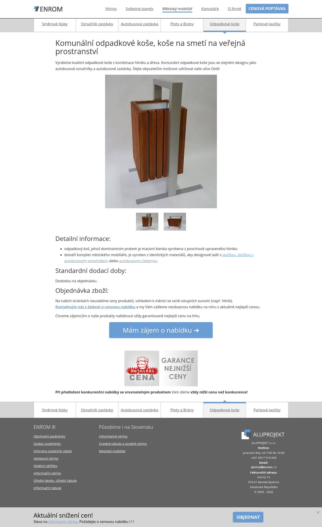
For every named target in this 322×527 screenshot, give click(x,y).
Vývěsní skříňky (45, 465)
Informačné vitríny (113, 436)
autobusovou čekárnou (138, 260)
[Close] (318, 512)
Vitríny (111, 8)
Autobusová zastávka (139, 23)
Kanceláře (210, 8)
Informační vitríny (47, 473)
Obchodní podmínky (49, 436)
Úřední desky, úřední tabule (55, 480)
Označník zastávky (97, 23)
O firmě (234, 8)
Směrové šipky (55, 23)
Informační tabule (47, 488)
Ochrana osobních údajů (53, 451)
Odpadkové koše (224, 23)
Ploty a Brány (182, 23)
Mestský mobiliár (112, 451)
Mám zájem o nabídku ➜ (161, 330)
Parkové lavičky (267, 23)
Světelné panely (139, 8)
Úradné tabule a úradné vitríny (123, 443)
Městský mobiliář (177, 8)
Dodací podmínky (47, 443)
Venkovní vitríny (46, 458)
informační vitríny (63, 521)
